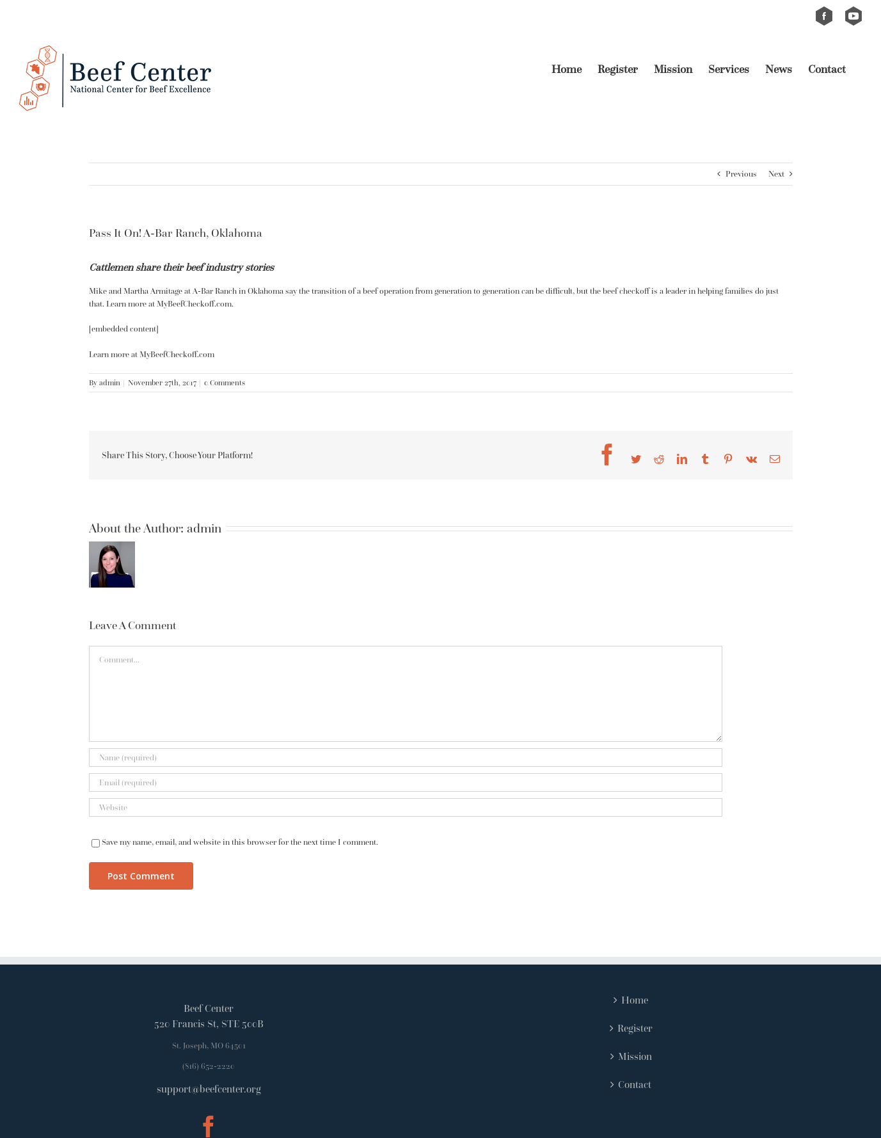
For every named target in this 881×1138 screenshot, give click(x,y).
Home (634, 999)
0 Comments (224, 382)
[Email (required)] (405, 782)
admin (109, 382)
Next (776, 173)
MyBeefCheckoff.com (176, 354)
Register (635, 1028)
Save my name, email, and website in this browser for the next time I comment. (240, 842)
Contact (634, 1084)
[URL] (405, 807)
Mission (635, 1056)
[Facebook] (208, 1126)
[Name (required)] (405, 757)
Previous (741, 173)
